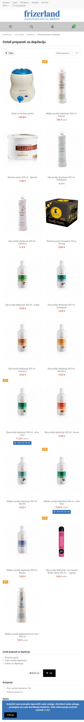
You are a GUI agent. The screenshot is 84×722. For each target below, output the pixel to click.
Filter (9, 53)
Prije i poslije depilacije (15, 660)
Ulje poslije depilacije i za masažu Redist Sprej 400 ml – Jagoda (62, 571)
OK (49, 673)
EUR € (6, 5)
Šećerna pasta (11, 657)
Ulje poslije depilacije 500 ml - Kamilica (22, 242)
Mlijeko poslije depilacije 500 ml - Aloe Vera (62, 502)
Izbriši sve (34, 673)
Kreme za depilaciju (14, 663)
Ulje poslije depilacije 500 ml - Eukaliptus (62, 178)
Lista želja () (19, 5)
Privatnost (24, 2)
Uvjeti (15, 2)
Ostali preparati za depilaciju (16, 652)
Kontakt (35, 2)
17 (77, 53)
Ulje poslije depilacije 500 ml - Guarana (22, 369)
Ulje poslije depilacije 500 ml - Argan (22, 305)
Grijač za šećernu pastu (22, 113)
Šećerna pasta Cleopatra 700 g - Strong (61, 242)
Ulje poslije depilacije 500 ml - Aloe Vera (22, 433)
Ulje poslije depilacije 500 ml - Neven (61, 432)
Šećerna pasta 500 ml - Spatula (22, 177)
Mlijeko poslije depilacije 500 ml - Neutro (22, 571)
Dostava (6, 2)
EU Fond (44, 2)
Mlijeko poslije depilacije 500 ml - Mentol (61, 114)
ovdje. (47, 709)
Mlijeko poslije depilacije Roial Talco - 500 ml (22, 635)
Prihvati (10, 715)
